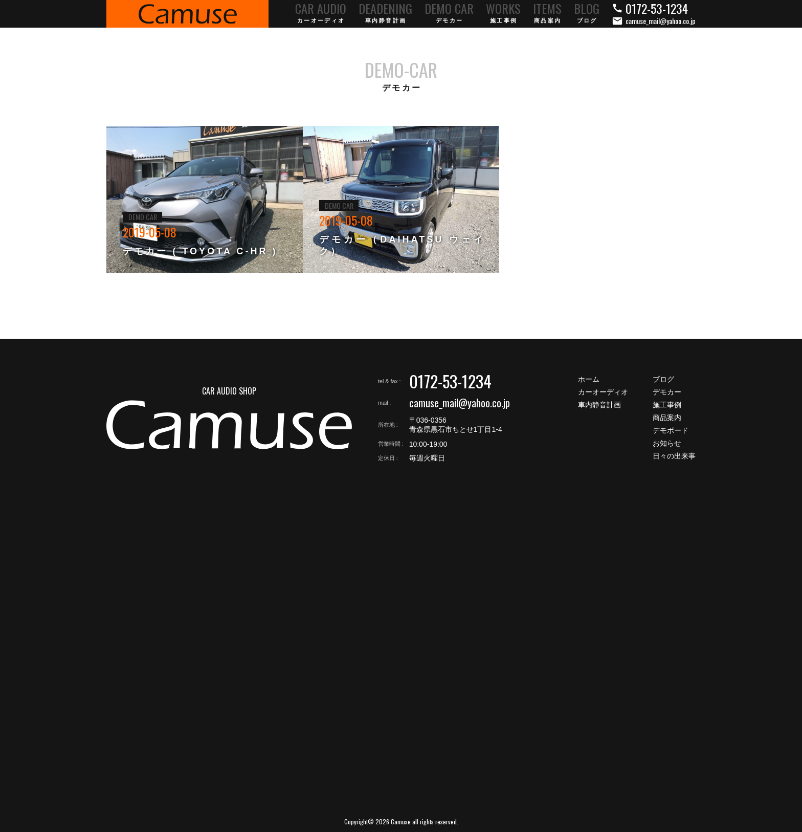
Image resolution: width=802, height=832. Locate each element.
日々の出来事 (674, 456)
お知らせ (667, 443)
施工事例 (667, 405)
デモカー (667, 392)
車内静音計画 (599, 405)
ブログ (663, 379)
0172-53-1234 (450, 381)
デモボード (670, 430)
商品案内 (667, 417)
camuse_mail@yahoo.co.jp (459, 402)
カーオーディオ (603, 392)
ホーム (588, 379)
